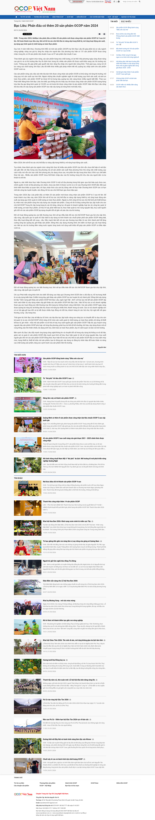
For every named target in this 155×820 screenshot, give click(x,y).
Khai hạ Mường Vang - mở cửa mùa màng (59, 601)
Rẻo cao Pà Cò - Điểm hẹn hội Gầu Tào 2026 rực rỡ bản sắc (67, 719)
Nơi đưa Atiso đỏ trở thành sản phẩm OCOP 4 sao (62, 482)
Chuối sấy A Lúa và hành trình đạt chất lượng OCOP (64, 759)
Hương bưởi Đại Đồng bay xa (55, 660)
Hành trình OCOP (58, 17)
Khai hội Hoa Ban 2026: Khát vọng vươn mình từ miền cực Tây (68, 521)
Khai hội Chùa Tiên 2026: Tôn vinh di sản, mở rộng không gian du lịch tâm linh (74, 640)
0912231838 (77, 1)
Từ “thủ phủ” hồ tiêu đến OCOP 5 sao (58, 378)
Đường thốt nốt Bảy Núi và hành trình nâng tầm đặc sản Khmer (68, 739)
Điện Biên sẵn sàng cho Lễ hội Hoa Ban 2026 (60, 581)
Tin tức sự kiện (25, 17)
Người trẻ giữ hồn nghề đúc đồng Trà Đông (59, 561)
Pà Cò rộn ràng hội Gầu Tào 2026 (57, 700)
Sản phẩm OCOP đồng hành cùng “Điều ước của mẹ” (63, 358)
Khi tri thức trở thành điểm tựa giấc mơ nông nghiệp (63, 620)
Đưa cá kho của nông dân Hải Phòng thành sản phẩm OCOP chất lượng (128, 36)
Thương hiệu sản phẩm (41, 17)
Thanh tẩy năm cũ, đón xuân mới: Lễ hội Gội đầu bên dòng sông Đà (70, 680)
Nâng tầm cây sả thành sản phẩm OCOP (59, 398)
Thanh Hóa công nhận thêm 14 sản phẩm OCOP (61, 502)
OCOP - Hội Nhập (113, 17)
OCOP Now (70, 17)
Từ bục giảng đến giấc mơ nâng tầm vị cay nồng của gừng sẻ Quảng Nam (72, 541)
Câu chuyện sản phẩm (97, 17)
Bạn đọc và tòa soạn (128, 17)
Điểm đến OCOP (81, 17)
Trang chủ (17, 21)
